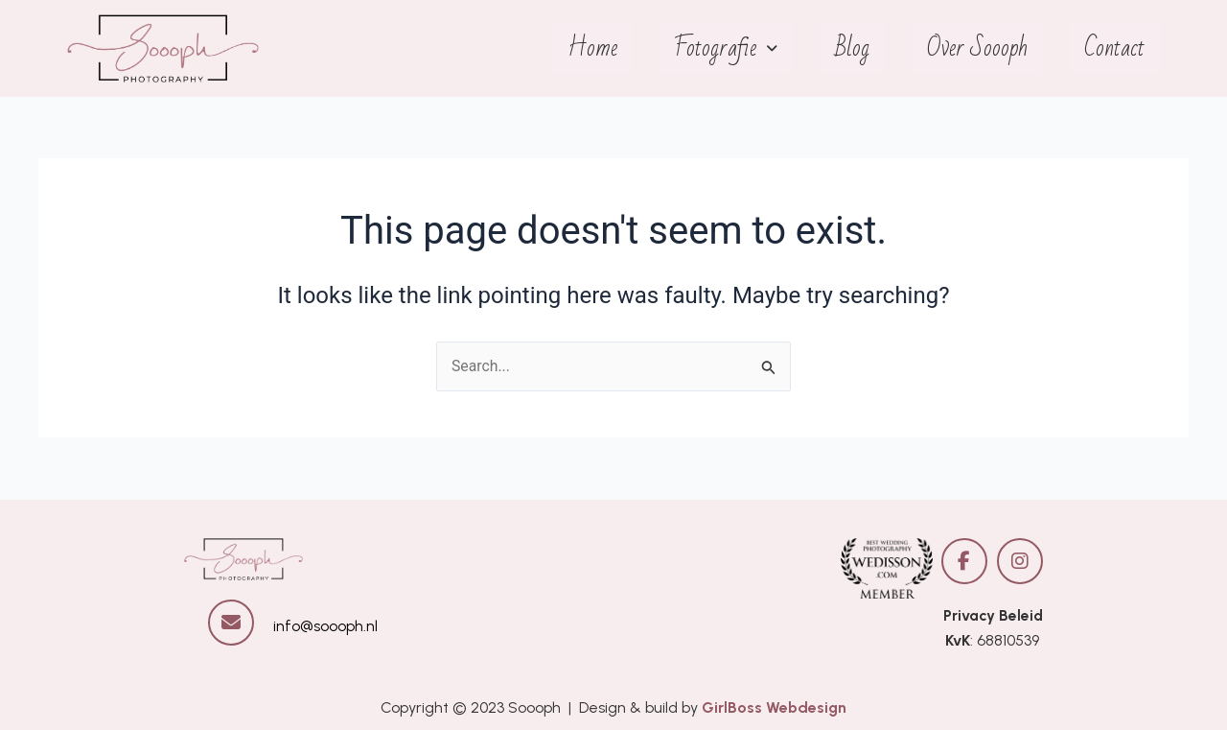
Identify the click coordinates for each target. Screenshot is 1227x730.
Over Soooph (979, 48)
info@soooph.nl (325, 626)
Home (599, 48)
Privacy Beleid (992, 615)
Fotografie (731, 48)
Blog (856, 48)
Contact (1115, 48)
